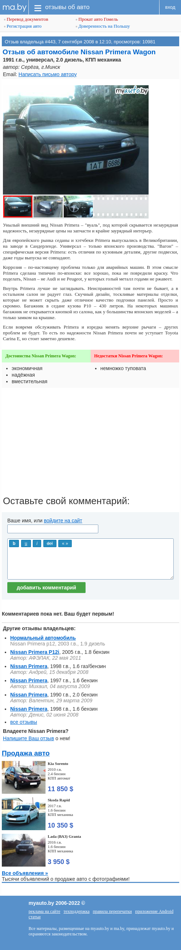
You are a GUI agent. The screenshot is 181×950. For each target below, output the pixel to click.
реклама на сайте (44, 911)
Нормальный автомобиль (43, 638)
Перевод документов (26, 19)
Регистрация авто (23, 26)
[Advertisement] (90, 444)
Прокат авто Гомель (97, 19)
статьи (35, 916)
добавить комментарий (46, 587)
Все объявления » (25, 873)
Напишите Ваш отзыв (28, 738)
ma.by (14, 7)
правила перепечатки (112, 911)
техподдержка (76, 911)
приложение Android (154, 911)
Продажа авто (26, 753)
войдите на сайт (63, 520)
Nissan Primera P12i (34, 652)
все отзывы (23, 722)
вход (170, 7)
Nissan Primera (28, 666)
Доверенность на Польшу (103, 26)
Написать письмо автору (48, 74)
